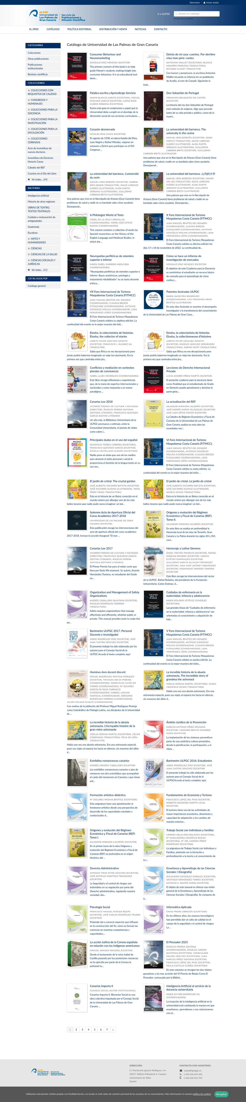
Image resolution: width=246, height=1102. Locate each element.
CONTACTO (160, 29)
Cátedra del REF (36, 167)
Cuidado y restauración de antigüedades (41, 219)
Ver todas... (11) (37, 269)
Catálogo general (37, 285)
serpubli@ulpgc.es (192, 1070)
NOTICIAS (140, 29)
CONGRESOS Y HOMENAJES (38, 101)
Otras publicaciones (38, 58)
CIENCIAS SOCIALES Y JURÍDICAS (42, 261)
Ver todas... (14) (37, 179)
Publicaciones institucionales (35, 66)
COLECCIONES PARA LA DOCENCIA (43, 111)
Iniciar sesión (211, 2)
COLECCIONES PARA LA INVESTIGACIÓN (43, 120)
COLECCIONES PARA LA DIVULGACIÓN (43, 130)
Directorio (195, 2)
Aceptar (221, 1094)
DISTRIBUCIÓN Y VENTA (113, 29)
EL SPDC (34, 29)
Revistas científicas (38, 74)
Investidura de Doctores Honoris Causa (40, 159)
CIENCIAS (35, 248)
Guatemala (33, 226)
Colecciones (34, 52)
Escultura (33, 232)
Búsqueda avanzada (183, 18)
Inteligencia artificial (38, 195)
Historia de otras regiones (41, 201)
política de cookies (202, 1094)
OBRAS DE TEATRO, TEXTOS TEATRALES (39, 209)
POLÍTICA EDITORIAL (79, 29)
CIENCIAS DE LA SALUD (42, 254)
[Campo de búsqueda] (197, 14)
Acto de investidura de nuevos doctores (40, 150)
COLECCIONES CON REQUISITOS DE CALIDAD (42, 91)
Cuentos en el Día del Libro (42, 173)
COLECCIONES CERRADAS (37, 140)
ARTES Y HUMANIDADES (37, 240)
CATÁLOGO (53, 29)
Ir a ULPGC (164, 13)
